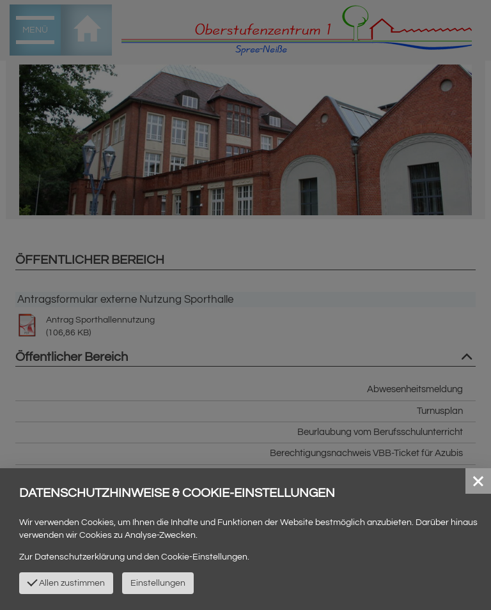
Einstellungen (157, 583)
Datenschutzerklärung (80, 557)
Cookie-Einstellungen (204, 557)
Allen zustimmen (66, 582)
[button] (478, 481)
